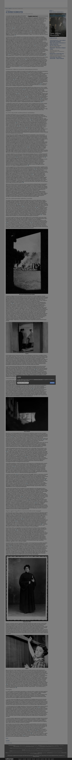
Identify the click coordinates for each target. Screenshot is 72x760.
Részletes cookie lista (23, 382)
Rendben (52, 382)
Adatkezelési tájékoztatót (38, 379)
